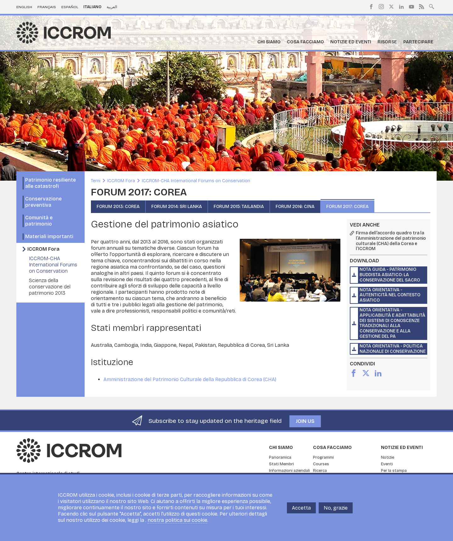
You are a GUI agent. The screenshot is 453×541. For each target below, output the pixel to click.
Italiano (92, 7)
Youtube (411, 6)
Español (69, 7)
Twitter (391, 6)
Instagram (381, 6)
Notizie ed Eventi (350, 42)
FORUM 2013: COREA (118, 206)
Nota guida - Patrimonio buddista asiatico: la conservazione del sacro (390, 275)
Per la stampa (394, 470)
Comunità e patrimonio (39, 221)
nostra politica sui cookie (177, 524)
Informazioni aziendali (289, 470)
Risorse (387, 42)
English (24, 7)
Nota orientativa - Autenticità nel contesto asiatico (390, 295)
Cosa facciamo (305, 42)
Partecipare (418, 42)
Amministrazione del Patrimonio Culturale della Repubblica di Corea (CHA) (189, 379)
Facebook (371, 6)
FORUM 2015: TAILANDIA (239, 206)
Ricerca (320, 470)
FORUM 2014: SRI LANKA (176, 206)
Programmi (323, 457)
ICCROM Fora (43, 249)
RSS (421, 6)
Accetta (301, 511)
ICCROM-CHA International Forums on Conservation (53, 264)
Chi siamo (269, 42)
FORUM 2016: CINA (295, 206)
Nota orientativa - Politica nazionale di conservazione (393, 348)
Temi (95, 180)
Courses (321, 464)
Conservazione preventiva (43, 202)
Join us (305, 421)
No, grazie (336, 511)
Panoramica (280, 457)
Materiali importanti (49, 236)
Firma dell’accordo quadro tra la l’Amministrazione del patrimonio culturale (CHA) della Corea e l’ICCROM (391, 241)
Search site (431, 5)
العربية (112, 7)
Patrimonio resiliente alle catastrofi (50, 183)
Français (46, 7)
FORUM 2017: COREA (347, 206)
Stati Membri (281, 464)
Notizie (387, 457)
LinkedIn (401, 6)
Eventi (387, 464)
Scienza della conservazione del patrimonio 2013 (49, 286)
